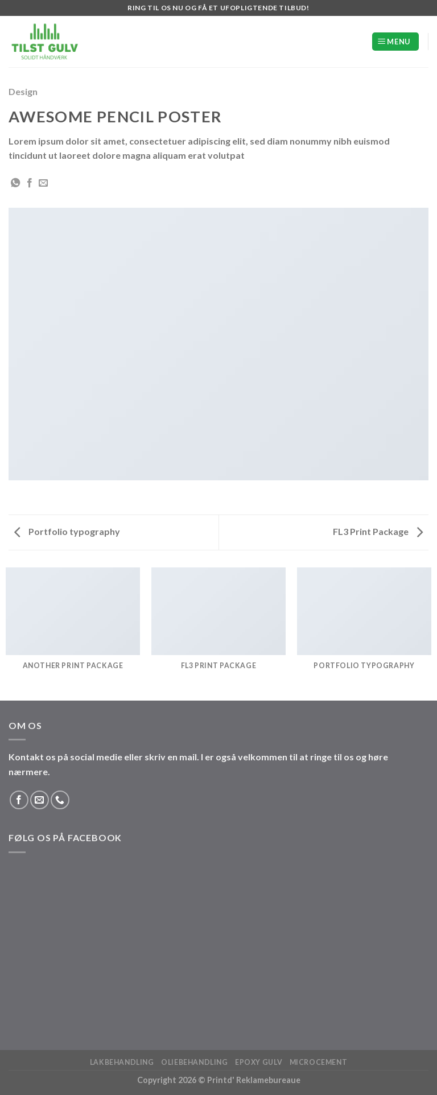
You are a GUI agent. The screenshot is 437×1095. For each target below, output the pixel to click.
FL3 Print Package (378, 531)
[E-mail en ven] (43, 183)
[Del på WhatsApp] (15, 183)
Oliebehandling (194, 1062)
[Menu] (395, 41)
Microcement (319, 1062)
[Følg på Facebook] (19, 800)
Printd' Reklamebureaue (253, 1080)
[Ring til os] (60, 800)
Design (23, 91)
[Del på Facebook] (29, 183)
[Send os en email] (39, 800)
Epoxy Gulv (258, 1062)
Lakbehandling (122, 1062)
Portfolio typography (67, 531)
